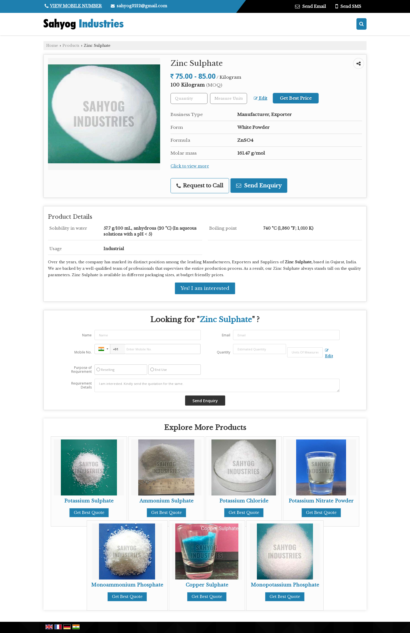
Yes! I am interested (205, 288)
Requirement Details (81, 385)
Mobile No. (83, 352)
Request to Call (199, 185)
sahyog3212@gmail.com (142, 5)
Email (226, 335)
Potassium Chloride (243, 501)
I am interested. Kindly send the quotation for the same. (217, 385)
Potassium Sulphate (89, 501)
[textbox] (228, 98)
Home (52, 45)
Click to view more (190, 166)
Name (87, 335)
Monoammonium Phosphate (127, 585)
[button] (76, 5)
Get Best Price (296, 98)
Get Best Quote (89, 512)
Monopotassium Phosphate (285, 585)
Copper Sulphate (207, 585)
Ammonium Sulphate (166, 501)
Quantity (223, 352)
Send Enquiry (259, 185)
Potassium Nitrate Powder (321, 501)
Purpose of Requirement (81, 370)
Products (71, 45)
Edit (260, 98)
